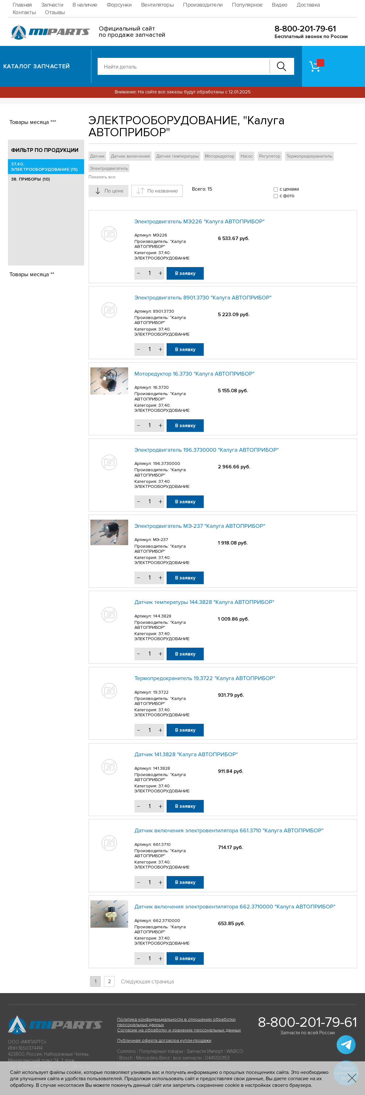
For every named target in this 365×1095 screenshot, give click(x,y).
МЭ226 (160, 235)
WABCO (234, 1051)
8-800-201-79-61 (305, 29)
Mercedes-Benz (153, 1058)
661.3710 (162, 844)
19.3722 (160, 692)
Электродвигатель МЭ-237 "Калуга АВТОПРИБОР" (199, 525)
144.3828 (162, 616)
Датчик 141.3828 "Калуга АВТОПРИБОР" (186, 754)
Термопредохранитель (309, 156)
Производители (202, 4)
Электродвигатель (109, 168)
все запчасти (187, 1058)
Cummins (126, 1051)
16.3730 (161, 387)
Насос (247, 156)
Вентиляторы (157, 4)
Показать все (102, 177)
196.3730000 (166, 463)
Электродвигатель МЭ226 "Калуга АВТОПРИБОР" (199, 221)
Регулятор (269, 156)
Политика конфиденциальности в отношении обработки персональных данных (176, 1022)
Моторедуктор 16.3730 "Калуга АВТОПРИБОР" (194, 373)
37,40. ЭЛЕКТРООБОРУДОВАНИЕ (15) (44, 166)
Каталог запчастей (36, 66)
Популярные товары (161, 1051)
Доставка (308, 4)
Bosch (126, 1058)
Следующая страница (147, 981)
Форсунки (119, 4)
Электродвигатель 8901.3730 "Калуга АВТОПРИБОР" (202, 297)
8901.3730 (163, 311)
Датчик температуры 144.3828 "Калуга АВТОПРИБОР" (204, 602)
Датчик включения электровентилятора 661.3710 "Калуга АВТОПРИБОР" (228, 830)
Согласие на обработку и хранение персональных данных (179, 1030)
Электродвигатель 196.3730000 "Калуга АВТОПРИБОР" (206, 449)
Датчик (97, 156)
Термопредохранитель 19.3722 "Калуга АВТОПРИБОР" (204, 678)
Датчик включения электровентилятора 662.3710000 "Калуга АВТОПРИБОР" (234, 906)
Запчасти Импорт (204, 1051)
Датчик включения (130, 156)
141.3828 (161, 768)
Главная (22, 4)
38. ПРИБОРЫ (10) (30, 179)
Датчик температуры (177, 156)
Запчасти (52, 4)
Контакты (24, 12)
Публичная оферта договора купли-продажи (164, 1040)
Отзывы (55, 12)
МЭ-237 (160, 539)
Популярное (247, 4)
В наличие (84, 4)
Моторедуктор (219, 156)
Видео (279, 4)
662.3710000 (166, 920)
